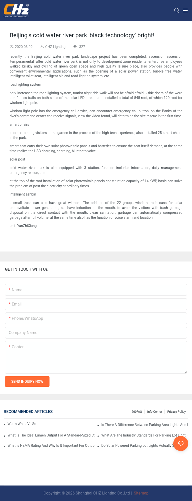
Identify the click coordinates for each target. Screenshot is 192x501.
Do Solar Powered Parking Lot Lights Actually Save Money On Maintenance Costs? (144, 446)
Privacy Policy (176, 412)
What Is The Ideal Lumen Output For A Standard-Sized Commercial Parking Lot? (51, 435)
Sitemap (140, 493)
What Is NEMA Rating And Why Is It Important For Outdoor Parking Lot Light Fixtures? (51, 446)
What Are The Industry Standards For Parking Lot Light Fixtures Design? (144, 435)
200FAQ (137, 412)
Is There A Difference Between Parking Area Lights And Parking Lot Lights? (144, 425)
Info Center (154, 412)
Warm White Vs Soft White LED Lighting (22, 424)
